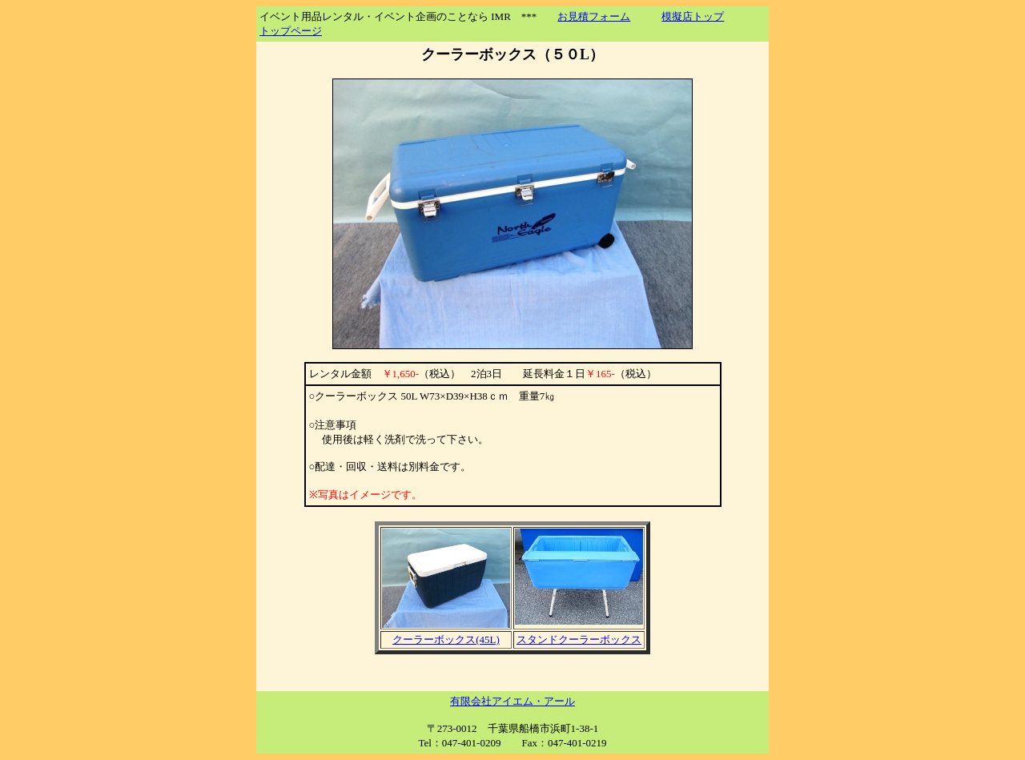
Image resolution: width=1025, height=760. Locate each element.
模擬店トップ (692, 16)
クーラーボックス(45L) (446, 639)
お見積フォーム (593, 16)
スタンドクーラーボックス (579, 639)
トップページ (290, 31)
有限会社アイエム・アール (512, 701)
